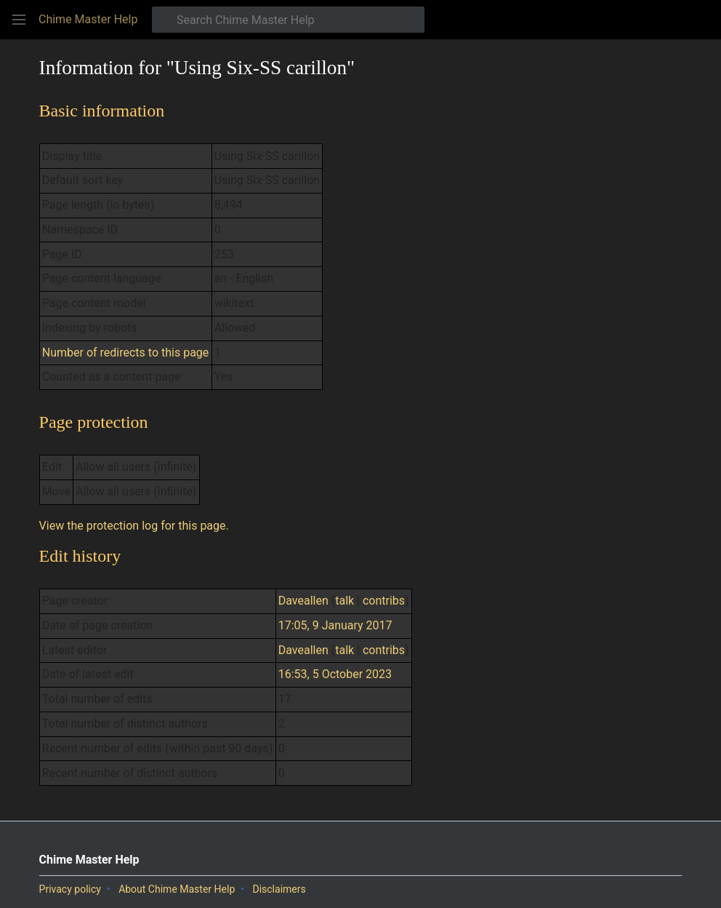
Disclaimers (278, 889)
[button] (19, 20)
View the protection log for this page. (134, 526)
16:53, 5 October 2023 (335, 674)
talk (344, 601)
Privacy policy (70, 889)
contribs (384, 601)
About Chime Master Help (176, 889)
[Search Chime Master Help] (288, 20)
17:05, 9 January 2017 (335, 625)
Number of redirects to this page (125, 352)
